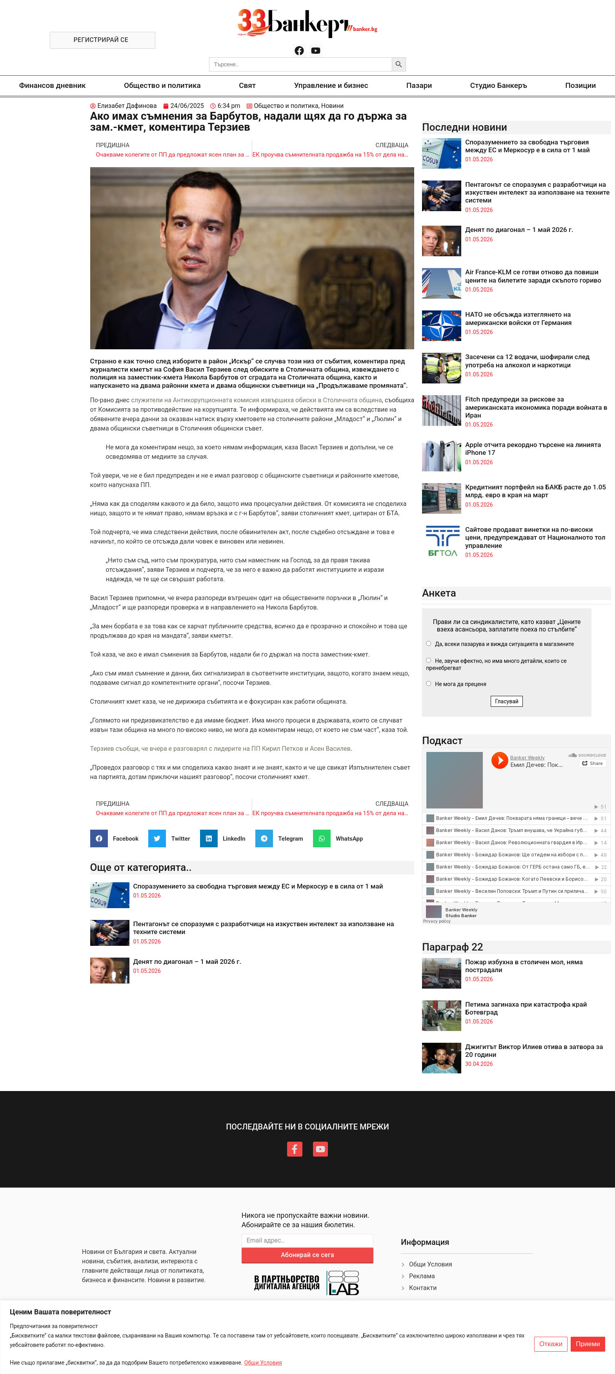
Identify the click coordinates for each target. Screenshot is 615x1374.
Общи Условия (263, 1362)
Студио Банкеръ (498, 85)
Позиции (580, 85)
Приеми (588, 1344)
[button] (117, 838)
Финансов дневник (52, 85)
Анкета (439, 593)
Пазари (419, 85)
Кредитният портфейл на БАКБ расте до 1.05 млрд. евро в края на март (535, 491)
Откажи (550, 1344)
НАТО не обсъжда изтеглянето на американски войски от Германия (518, 318)
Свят (247, 85)
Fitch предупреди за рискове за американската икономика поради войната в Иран (536, 407)
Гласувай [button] (507, 701)
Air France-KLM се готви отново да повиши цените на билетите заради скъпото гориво (533, 276)
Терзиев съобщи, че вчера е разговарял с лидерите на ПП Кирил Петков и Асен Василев (220, 748)
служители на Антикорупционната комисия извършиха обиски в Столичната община (256, 400)
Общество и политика (162, 85)
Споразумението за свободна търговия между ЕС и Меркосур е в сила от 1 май (258, 886)
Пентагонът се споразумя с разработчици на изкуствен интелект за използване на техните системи (537, 192)
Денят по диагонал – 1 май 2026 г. (187, 961)
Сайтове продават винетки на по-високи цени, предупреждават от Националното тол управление (535, 537)
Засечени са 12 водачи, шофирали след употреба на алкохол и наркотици (527, 361)
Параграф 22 (452, 947)
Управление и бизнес (331, 85)
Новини (332, 105)
